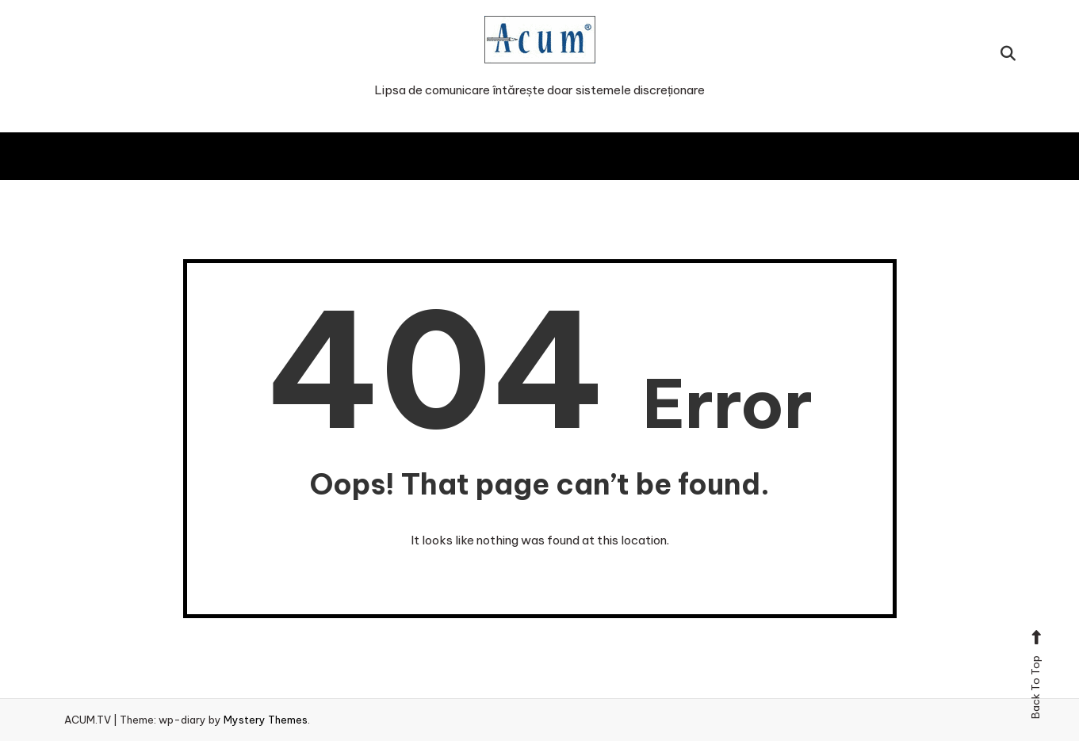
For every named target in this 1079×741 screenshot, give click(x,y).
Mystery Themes (266, 719)
